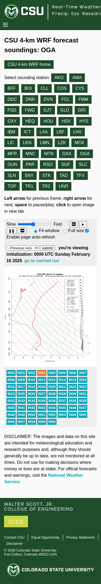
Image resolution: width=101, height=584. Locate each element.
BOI (28, 88)
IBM (11, 132)
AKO (59, 77)
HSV (66, 121)
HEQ (30, 121)
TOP (12, 186)
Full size (76, 230)
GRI (81, 110)
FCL (65, 99)
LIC (11, 142)
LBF (60, 132)
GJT (47, 110)
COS (62, 88)
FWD (29, 110)
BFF (12, 88)
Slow (11, 224)
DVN (48, 99)
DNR (30, 99)
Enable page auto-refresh (30, 237)
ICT (27, 132)
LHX (77, 132)
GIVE (16, 521)
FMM (83, 99)
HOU (48, 121)
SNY (29, 175)
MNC (30, 153)
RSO (48, 164)
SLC (83, 164)
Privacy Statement (80, 537)
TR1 (29, 186)
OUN (12, 164)
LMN (44, 142)
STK (46, 175)
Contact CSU (14, 537)
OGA (85, 153)
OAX (66, 153)
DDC (12, 99)
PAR (30, 164)
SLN (12, 175)
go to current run (42, 260)
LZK (62, 142)
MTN (49, 153)
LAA (44, 132)
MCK (79, 142)
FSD (12, 110)
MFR (12, 153)
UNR (63, 186)
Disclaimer (14, 544)
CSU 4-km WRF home (29, 64)
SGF (65, 164)
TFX (80, 175)
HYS (83, 121)
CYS (79, 88)
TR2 (46, 186)
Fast (57, 224)
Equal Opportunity (46, 537)
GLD (64, 110)
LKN (27, 142)
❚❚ (12, 231)
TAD (64, 175)
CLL (44, 88)
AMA (77, 77)
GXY (12, 121)
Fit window (49, 230)
